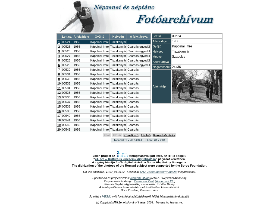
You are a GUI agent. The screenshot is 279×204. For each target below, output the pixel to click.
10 (59, 83)
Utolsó (146, 135)
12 (59, 92)
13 (59, 97)
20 (59, 129)
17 (59, 115)
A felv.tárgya (139, 36)
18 (59, 120)
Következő (131, 135)
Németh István (140, 178)
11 (59, 88)
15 (59, 106)
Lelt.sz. (67, 36)
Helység (118, 36)
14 (59, 101)
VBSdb (106, 196)
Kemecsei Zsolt (144, 181)
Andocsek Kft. (165, 181)
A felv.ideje (81, 36)
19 (59, 125)
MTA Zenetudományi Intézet (158, 171)
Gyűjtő (99, 36)
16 (59, 111)
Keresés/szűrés (164, 135)
